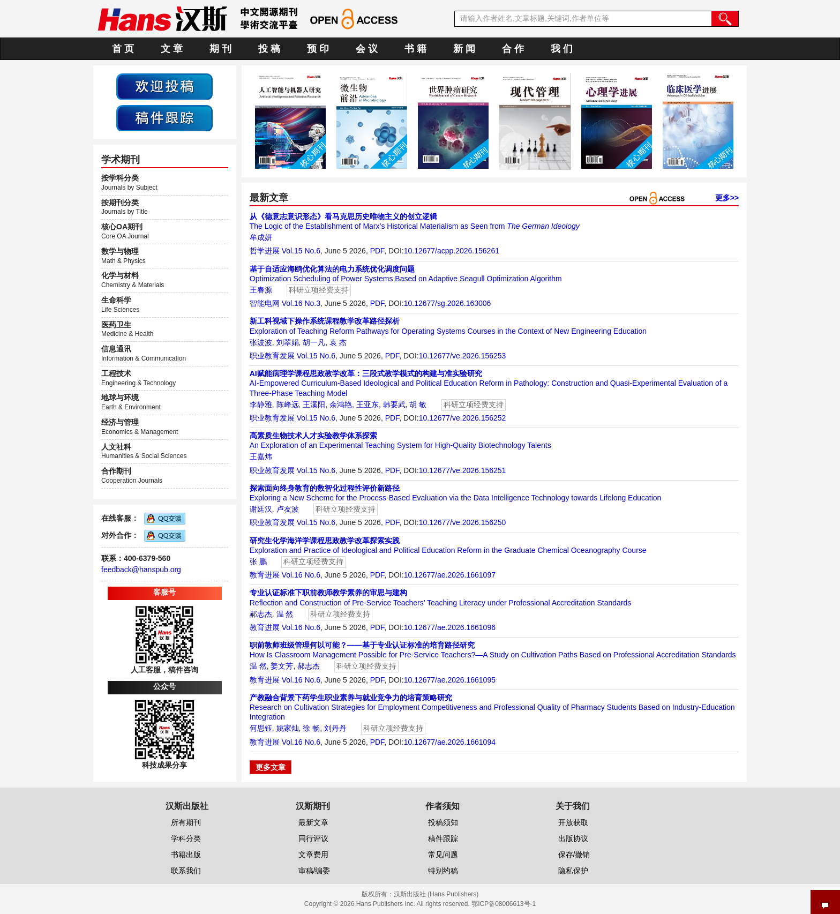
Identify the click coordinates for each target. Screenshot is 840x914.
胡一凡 (314, 342)
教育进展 (265, 575)
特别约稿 (443, 870)
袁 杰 (338, 342)
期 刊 (220, 48)
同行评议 (313, 838)
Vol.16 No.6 (301, 575)
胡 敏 (417, 404)
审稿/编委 (314, 870)
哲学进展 (265, 250)
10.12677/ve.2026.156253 (462, 355)
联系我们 (186, 870)
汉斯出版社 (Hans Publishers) (436, 894)
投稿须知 (443, 822)
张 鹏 (258, 561)
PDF (377, 250)
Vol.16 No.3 (301, 303)
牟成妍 (261, 237)
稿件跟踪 (443, 838)
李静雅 (261, 404)
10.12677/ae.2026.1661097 (450, 575)
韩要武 (394, 404)
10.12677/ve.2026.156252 (462, 418)
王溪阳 (314, 404)
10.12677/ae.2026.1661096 (450, 627)
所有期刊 (186, 822)
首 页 (123, 48)
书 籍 (415, 48)
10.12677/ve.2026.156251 (462, 470)
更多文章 (271, 767)
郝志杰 (261, 614)
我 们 (562, 48)
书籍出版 (186, 854)
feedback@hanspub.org (141, 569)
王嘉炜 (261, 456)
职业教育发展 (272, 355)
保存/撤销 (574, 854)
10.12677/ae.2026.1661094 (450, 742)
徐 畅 (311, 728)
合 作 (513, 48)
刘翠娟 (287, 342)
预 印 (318, 48)
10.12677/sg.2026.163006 (447, 303)
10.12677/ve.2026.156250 (462, 522)
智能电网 (265, 303)
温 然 (285, 614)
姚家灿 (287, 728)
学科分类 (186, 838)
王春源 (261, 290)
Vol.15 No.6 (301, 250)
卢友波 (287, 509)
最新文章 (313, 822)
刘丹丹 (335, 728)
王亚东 (367, 404)
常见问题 (443, 854)
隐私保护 (573, 870)
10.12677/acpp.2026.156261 (451, 250)
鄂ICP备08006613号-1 (503, 904)
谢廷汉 (261, 509)
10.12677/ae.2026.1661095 (450, 680)
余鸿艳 (340, 404)
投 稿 (269, 48)
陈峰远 (287, 404)
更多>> (727, 197)
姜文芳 (282, 666)
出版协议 (573, 838)
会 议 (367, 48)
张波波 (261, 342)
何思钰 (261, 728)
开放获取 (573, 822)
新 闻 (464, 48)
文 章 (172, 48)
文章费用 (313, 854)
